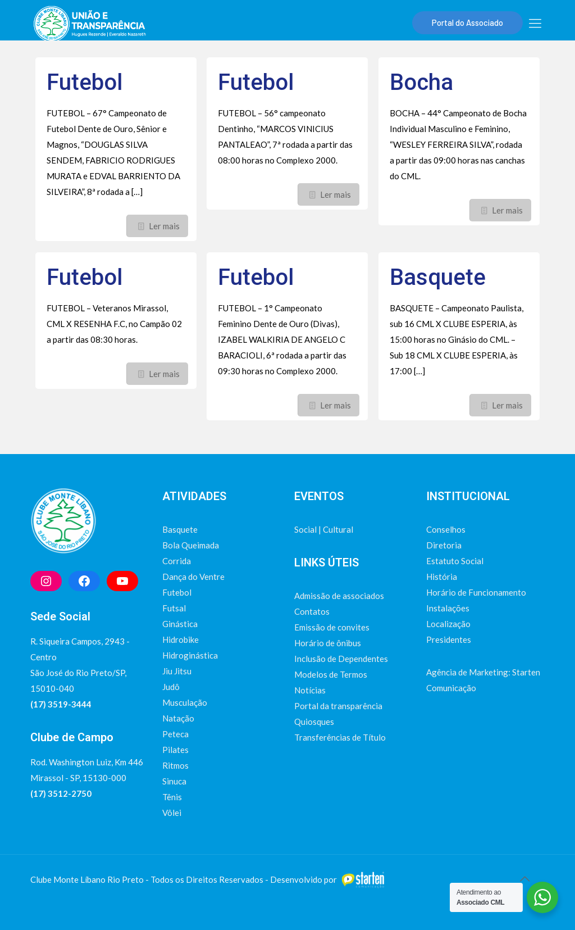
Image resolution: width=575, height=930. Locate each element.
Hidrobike (180, 639)
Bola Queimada (190, 545)
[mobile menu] (535, 23)
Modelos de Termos (330, 674)
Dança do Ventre (193, 576)
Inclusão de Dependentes (341, 659)
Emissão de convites (331, 627)
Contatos (312, 611)
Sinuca (174, 781)
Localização (448, 624)
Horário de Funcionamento (476, 592)
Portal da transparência (338, 706)
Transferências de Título (340, 737)
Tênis (172, 797)
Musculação (184, 702)
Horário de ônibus (327, 643)
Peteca (175, 734)
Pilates (175, 750)
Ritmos (175, 765)
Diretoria (444, 545)
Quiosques (314, 721)
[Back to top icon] (524, 878)
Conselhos (446, 529)
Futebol (84, 82)
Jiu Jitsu (176, 671)
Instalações (447, 608)
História (441, 576)
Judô (171, 687)
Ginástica (180, 624)
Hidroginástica (190, 655)
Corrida (176, 561)
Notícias (310, 690)
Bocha (421, 82)
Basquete (438, 277)
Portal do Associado (467, 22)
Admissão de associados (339, 596)
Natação (178, 718)
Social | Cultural (323, 529)
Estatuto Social (454, 561)
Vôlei (171, 812)
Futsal (174, 608)
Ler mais (164, 226)
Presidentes (448, 639)
